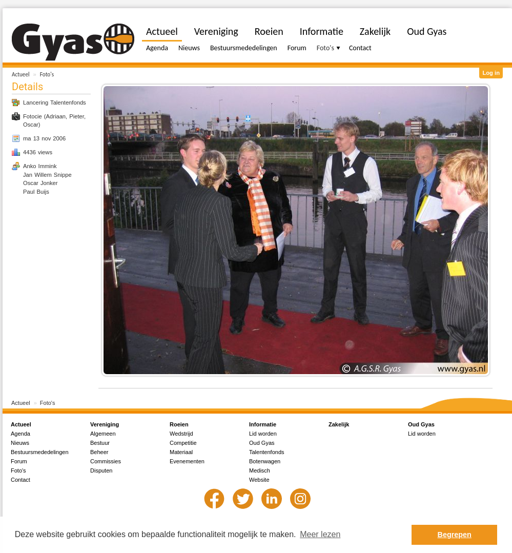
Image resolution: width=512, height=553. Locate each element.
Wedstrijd (181, 434)
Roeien (269, 31)
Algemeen (103, 434)
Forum (297, 48)
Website (259, 480)
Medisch (259, 470)
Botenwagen (264, 461)
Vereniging (216, 31)
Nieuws (189, 48)
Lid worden (263, 434)
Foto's (47, 74)
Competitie (183, 443)
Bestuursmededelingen (243, 48)
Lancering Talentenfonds (54, 102)
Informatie (321, 31)
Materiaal (181, 452)
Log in (491, 73)
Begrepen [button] (455, 534)
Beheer (99, 452)
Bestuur (100, 443)
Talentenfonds (266, 452)
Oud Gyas (426, 31)
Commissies (105, 461)
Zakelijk (375, 31)
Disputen (101, 470)
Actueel (21, 74)
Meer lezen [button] (320, 534)
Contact (360, 48)
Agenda (157, 48)
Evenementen (187, 461)
